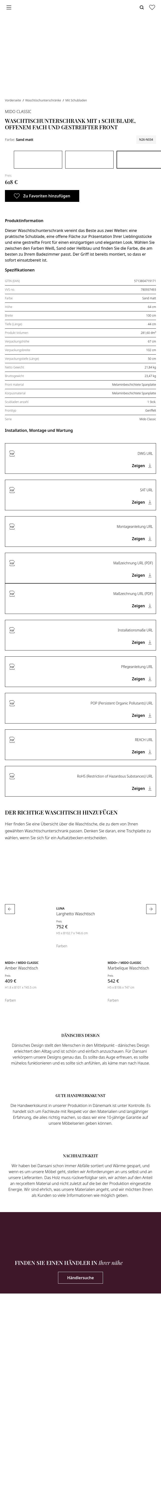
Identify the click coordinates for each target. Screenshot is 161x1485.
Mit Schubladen (76, 100)
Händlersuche (80, 1277)
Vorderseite (13, 100)
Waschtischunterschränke (43, 100)
